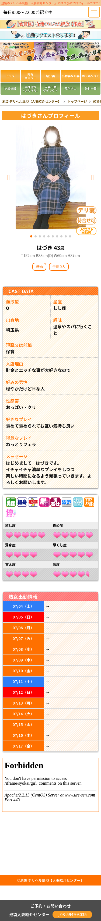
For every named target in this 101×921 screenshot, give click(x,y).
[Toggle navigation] (94, 12)
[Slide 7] (57, 236)
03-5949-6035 (72, 914)
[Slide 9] (66, 236)
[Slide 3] (40, 236)
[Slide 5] (48, 236)
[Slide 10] (70, 236)
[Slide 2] (35, 236)
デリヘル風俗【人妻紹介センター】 (56, 880)
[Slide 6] (53, 236)
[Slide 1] (31, 236)
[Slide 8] (61, 236)
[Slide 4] (44, 236)
